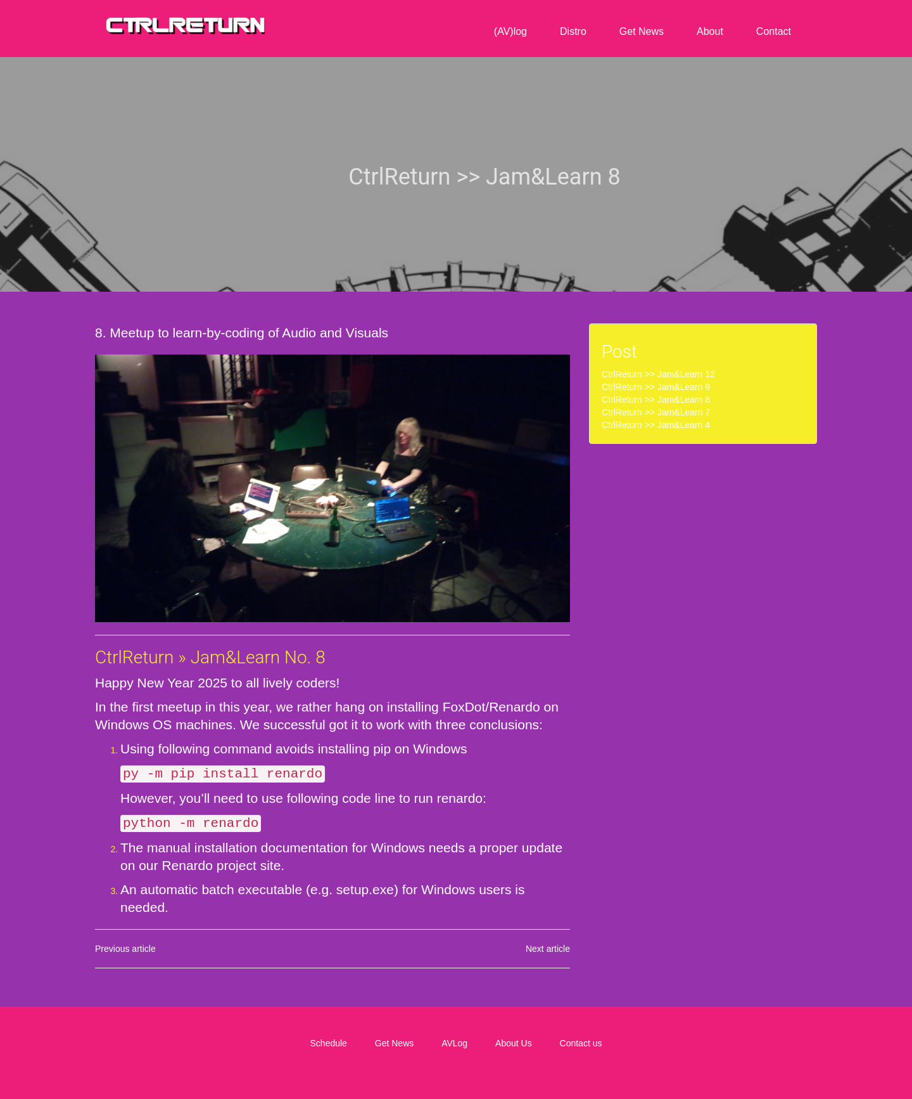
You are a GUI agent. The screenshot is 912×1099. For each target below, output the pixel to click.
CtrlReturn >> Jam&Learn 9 (656, 387)
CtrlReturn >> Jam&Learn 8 (656, 399)
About (710, 31)
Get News (641, 31)
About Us (513, 1042)
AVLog (454, 1042)
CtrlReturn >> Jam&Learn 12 (658, 374)
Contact (773, 31)
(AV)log (510, 31)
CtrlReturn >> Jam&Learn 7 (656, 412)
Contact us (581, 1042)
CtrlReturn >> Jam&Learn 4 (656, 425)
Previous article (125, 947)
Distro (573, 31)
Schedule (328, 1042)
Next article (548, 947)
